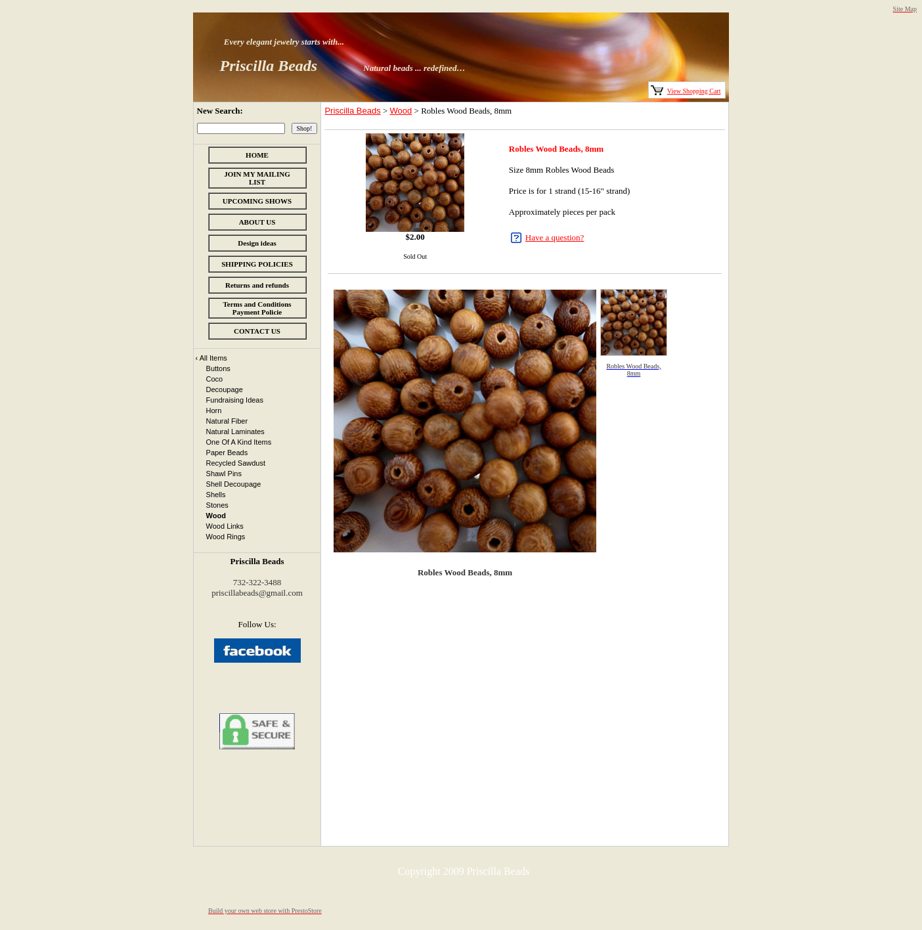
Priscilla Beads (352, 111)
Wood (401, 111)
